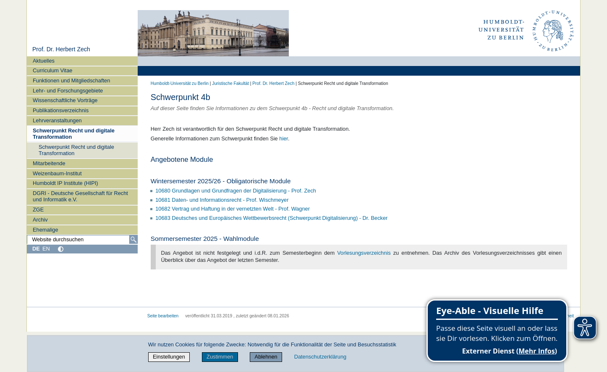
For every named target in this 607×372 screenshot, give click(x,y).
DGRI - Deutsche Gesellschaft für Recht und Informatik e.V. (80, 196)
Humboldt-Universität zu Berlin (180, 83)
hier (283, 138)
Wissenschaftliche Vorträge (65, 100)
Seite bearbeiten (163, 316)
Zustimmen (220, 357)
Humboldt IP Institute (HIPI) (65, 183)
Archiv (40, 219)
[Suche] (133, 239)
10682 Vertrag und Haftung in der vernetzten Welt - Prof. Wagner (233, 209)
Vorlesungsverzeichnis (363, 253)
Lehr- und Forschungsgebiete (68, 90)
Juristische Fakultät (230, 83)
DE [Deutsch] (36, 248)
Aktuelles (44, 61)
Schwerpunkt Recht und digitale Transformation (74, 133)
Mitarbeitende (49, 163)
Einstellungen (169, 357)
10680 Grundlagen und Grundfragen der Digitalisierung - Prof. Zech (236, 190)
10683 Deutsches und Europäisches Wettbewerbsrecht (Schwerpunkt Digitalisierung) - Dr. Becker (272, 218)
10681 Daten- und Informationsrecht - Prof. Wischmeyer (221, 200)
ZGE (38, 209)
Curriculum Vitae (52, 70)
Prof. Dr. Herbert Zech (61, 49)
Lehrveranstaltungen (57, 120)
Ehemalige (45, 230)
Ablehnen (266, 357)
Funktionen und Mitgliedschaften (71, 80)
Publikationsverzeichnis (61, 110)
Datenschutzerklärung (320, 357)
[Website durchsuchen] (82, 239)
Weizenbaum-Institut (57, 173)
